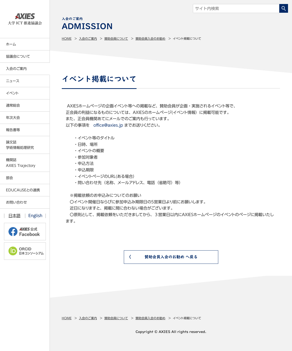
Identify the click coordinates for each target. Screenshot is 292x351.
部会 (9, 178)
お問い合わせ (16, 202)
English (35, 216)
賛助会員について (116, 38)
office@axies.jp (108, 125)
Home (67, 38)
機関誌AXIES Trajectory (20, 162)
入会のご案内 (88, 38)
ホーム (11, 44)
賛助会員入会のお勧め (150, 38)
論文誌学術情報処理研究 (20, 144)
